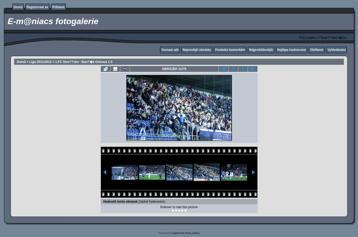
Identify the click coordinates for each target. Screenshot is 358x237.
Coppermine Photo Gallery (185, 233)
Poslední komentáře (230, 50)
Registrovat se (37, 7)
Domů (18, 7)
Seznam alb (170, 50)
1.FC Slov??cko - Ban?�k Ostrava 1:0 (83, 62)
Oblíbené (316, 50)
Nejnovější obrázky (197, 50)
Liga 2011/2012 (40, 62)
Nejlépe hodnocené (291, 50)
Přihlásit (58, 7)
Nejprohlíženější (261, 50)
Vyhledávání (336, 50)
